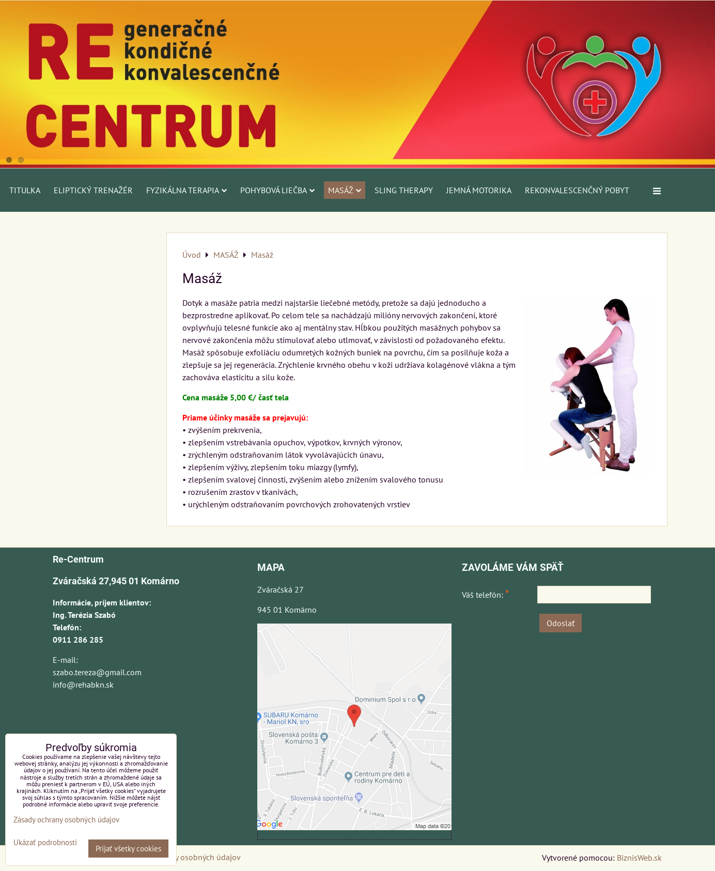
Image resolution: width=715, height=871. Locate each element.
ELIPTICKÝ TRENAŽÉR (93, 190)
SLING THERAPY (404, 190)
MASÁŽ (344, 190)
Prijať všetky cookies (128, 848)
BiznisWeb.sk (639, 857)
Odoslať (560, 623)
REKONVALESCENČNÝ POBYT (577, 190)
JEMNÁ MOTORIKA (478, 190)
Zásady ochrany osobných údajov (183, 857)
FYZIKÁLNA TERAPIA (186, 190)
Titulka (24, 190)
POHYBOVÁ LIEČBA (277, 190)
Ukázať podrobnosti (45, 842)
